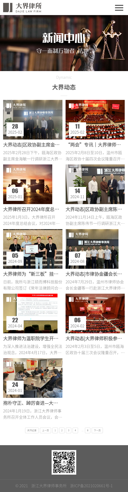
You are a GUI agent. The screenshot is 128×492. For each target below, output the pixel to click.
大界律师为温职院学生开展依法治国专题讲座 (49, 338)
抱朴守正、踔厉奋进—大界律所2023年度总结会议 (54, 403)
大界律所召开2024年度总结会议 (35, 209)
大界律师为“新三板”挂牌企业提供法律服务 (49, 274)
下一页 (97, 430)
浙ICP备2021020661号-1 (91, 486)
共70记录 (31, 430)
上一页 (45, 430)
